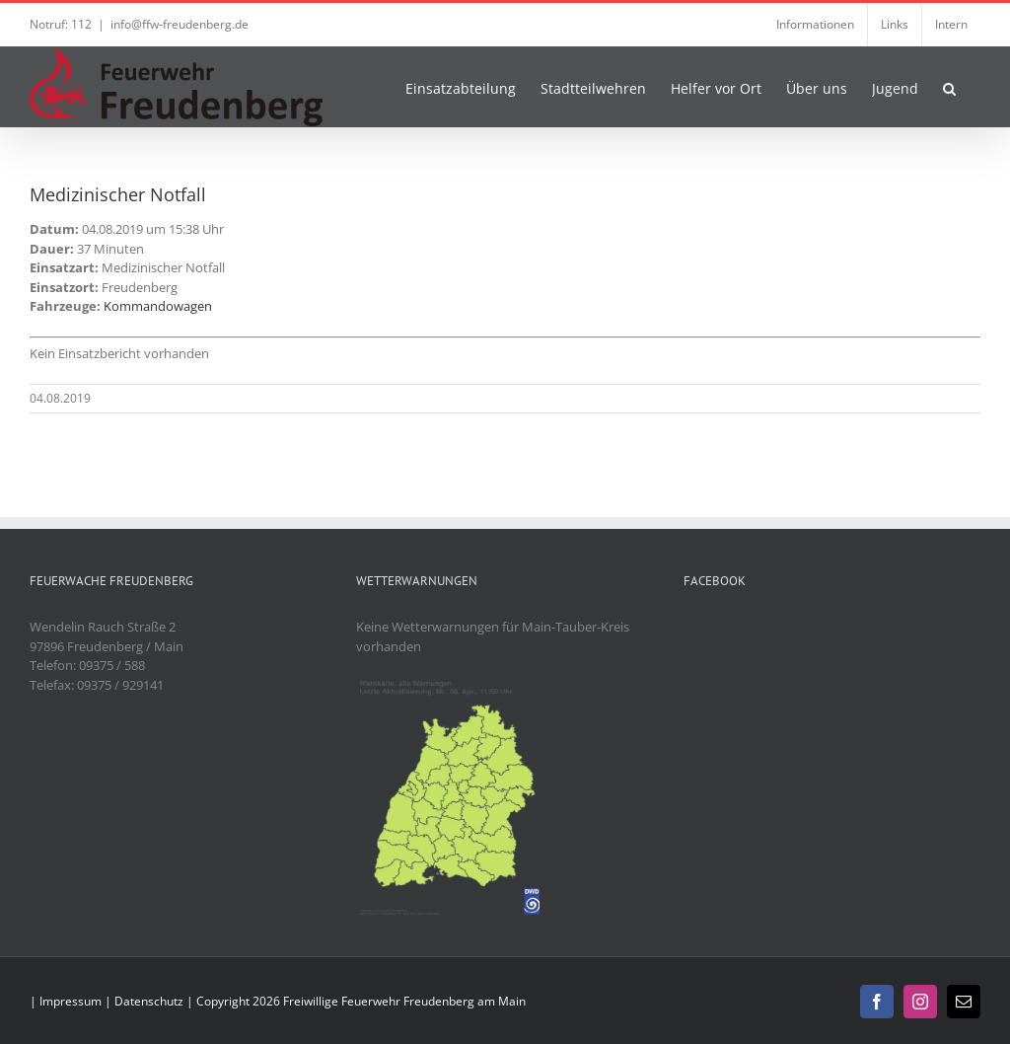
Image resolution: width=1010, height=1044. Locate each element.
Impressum (70, 1001)
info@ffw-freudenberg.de (179, 24)
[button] (949, 86)
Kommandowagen (158, 306)
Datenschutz (148, 1001)
